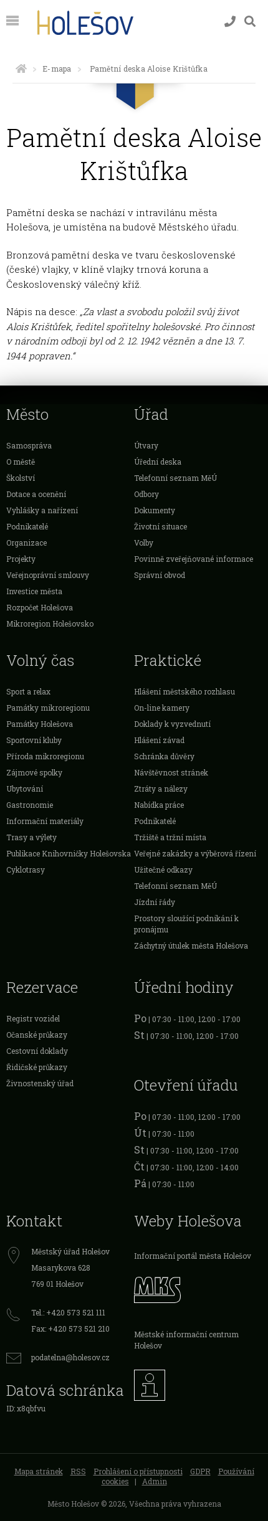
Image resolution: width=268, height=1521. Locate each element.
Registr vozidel (33, 1018)
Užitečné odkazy (163, 869)
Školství (20, 478)
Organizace (26, 542)
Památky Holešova (39, 724)
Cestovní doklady (37, 1051)
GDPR (200, 1471)
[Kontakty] (230, 21)
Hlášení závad (159, 740)
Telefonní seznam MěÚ (175, 478)
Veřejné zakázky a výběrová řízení (195, 853)
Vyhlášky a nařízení (42, 510)
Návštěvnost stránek (171, 772)
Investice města (34, 591)
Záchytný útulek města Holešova (191, 945)
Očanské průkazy (36, 1035)
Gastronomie (29, 805)
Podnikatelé (27, 526)
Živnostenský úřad (40, 1083)
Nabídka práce (159, 805)
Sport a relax (28, 691)
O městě (20, 462)
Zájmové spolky (34, 772)
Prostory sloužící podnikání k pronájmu (186, 923)
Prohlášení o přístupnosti (138, 1471)
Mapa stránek (38, 1471)
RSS (78, 1471)
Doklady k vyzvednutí (172, 724)
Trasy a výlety (31, 837)
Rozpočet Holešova (39, 607)
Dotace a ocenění (36, 494)
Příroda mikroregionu (45, 756)
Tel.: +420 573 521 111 (68, 1312)
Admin (154, 1481)
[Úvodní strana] (21, 68)
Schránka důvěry (164, 756)
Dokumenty (154, 510)
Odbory (146, 494)
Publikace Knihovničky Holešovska (68, 853)
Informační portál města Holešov (192, 1256)
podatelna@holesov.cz (70, 1357)
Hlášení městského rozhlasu (184, 691)
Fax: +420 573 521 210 (70, 1329)
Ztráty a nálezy (161, 789)
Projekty (21, 559)
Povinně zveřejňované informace (193, 559)
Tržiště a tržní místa (170, 837)
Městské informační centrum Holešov (186, 1339)
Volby (143, 542)
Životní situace (160, 526)
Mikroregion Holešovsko (49, 623)
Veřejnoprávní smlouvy (47, 575)
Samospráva (29, 445)
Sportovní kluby (34, 740)
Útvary (146, 445)
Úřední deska (157, 462)
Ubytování (24, 789)
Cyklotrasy (25, 869)
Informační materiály (45, 821)
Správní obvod (159, 575)
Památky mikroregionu (48, 708)
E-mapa (56, 68)
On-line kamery (161, 708)
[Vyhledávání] (250, 21)
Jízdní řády (154, 902)
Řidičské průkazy (36, 1067)
